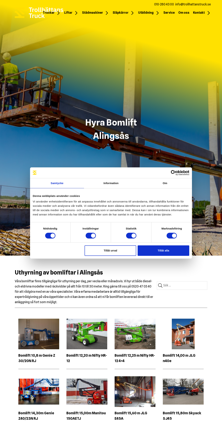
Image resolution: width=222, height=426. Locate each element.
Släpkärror (120, 12)
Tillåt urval (110, 250)
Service (169, 12)
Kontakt (199, 12)
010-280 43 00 (164, 4)
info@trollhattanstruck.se (193, 4)
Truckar (49, 12)
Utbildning (146, 12)
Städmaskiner (92, 12)
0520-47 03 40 (141, 286)
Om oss (183, 12)
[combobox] (182, 285)
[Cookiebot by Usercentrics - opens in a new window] (173, 172)
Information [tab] (111, 183)
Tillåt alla (163, 250)
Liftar (68, 12)
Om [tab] (165, 183)
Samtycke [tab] (57, 183)
